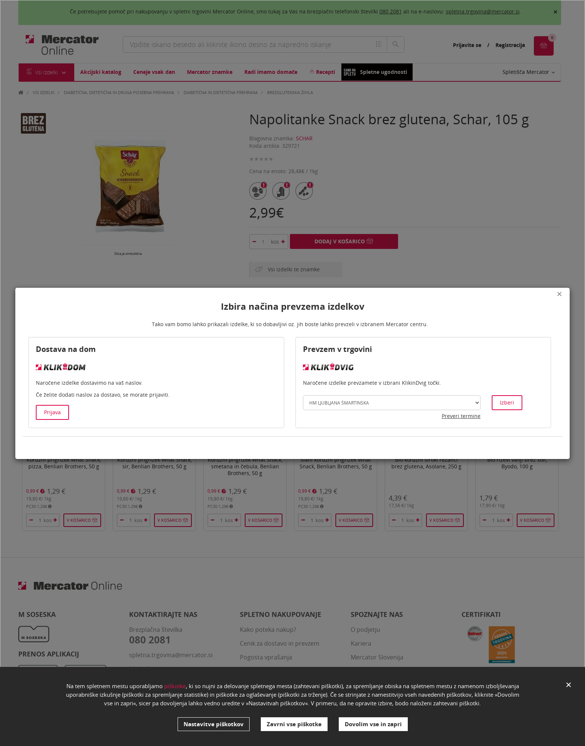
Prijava (52, 412)
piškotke (175, 686)
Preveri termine (461, 415)
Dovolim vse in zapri (373, 724)
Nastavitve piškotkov (214, 724)
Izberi (507, 402)
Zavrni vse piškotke (294, 724)
